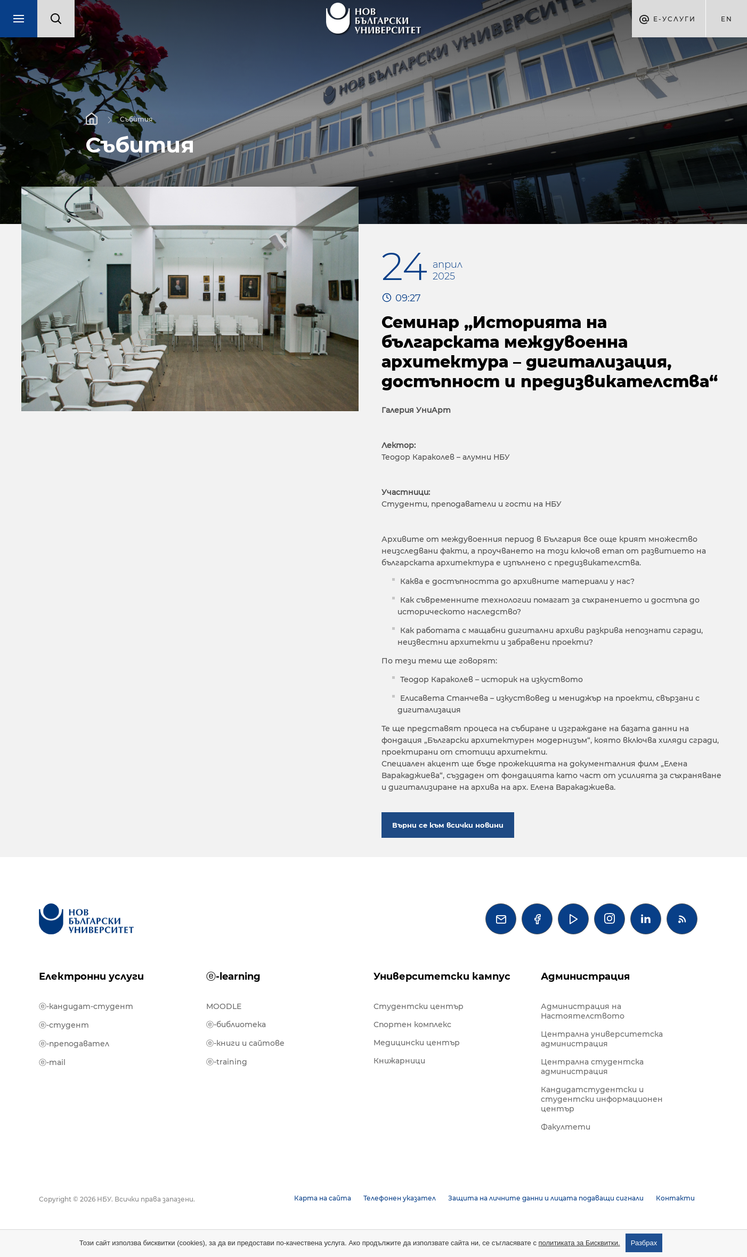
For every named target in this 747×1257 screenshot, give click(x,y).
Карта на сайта (322, 1198)
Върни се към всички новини (448, 825)
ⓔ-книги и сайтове (245, 1043)
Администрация (585, 976)
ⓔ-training (226, 1062)
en (727, 19)
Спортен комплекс (412, 1024)
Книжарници (399, 1061)
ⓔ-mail (52, 1062)
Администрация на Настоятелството (582, 1011)
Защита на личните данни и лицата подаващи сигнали (546, 1198)
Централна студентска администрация (592, 1066)
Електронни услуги (91, 976)
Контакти (675, 1198)
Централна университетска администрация (602, 1038)
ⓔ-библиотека (236, 1024)
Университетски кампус (442, 976)
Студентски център (419, 1006)
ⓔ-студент (64, 1025)
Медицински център (417, 1042)
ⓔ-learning (233, 976)
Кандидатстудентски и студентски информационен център (602, 1099)
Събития (136, 119)
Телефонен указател (399, 1198)
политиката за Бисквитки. (579, 1243)
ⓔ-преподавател (74, 1043)
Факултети (565, 1127)
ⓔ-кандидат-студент (86, 1006)
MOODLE (223, 1006)
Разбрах (644, 1243)
